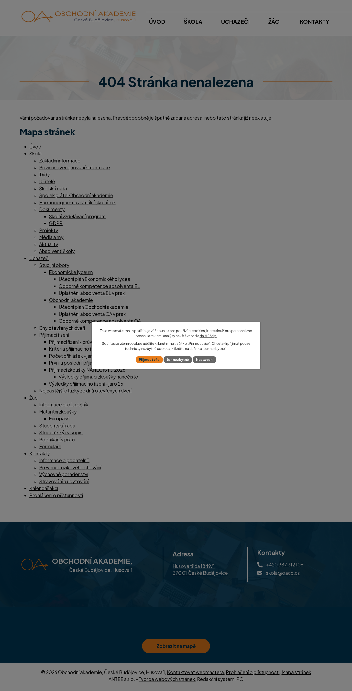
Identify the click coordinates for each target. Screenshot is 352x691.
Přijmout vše (148, 359)
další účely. (208, 335)
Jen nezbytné (178, 359)
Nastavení (206, 359)
